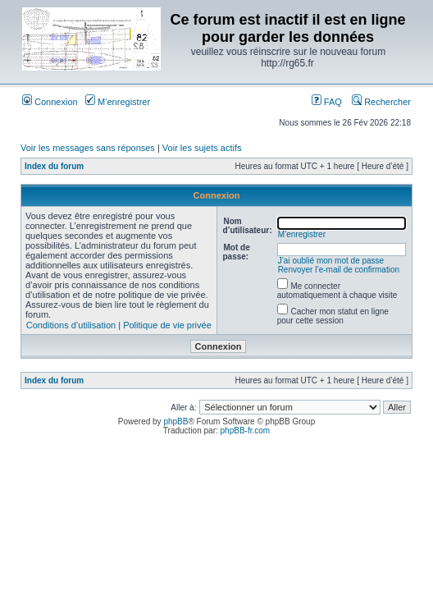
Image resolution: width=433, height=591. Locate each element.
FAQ (327, 102)
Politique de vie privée (167, 325)
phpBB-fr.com (246, 430)
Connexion (50, 102)
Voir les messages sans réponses (88, 148)
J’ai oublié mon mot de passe (331, 260)
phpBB (175, 421)
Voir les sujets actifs (202, 148)
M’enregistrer (117, 102)
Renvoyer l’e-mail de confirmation (338, 269)
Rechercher (381, 102)
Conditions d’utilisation (71, 325)
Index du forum (54, 166)
